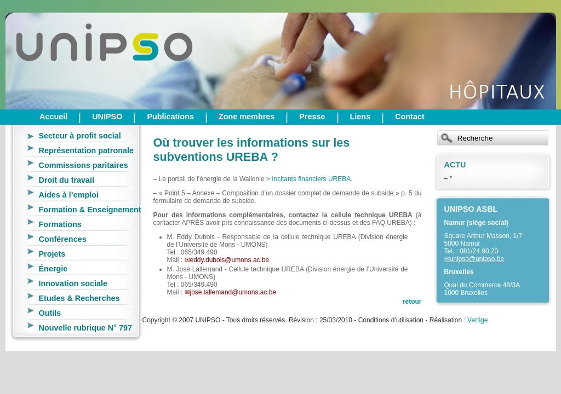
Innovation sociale (73, 283)
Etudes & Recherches (79, 298)
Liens (360, 116)
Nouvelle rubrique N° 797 (86, 327)
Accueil (53, 116)
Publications (170, 116)
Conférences (63, 239)
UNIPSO (107, 116)
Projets (52, 254)
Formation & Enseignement (90, 209)
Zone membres (246, 116)
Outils (50, 313)
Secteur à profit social (80, 135)
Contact (410, 116)
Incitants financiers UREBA (311, 179)
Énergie (53, 268)
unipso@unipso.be (477, 259)
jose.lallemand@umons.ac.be (233, 292)
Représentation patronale (86, 150)
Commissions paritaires (83, 165)
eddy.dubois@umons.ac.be (230, 260)
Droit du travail (67, 180)
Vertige (477, 320)
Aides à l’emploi (69, 194)
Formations (60, 224)
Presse (312, 116)
